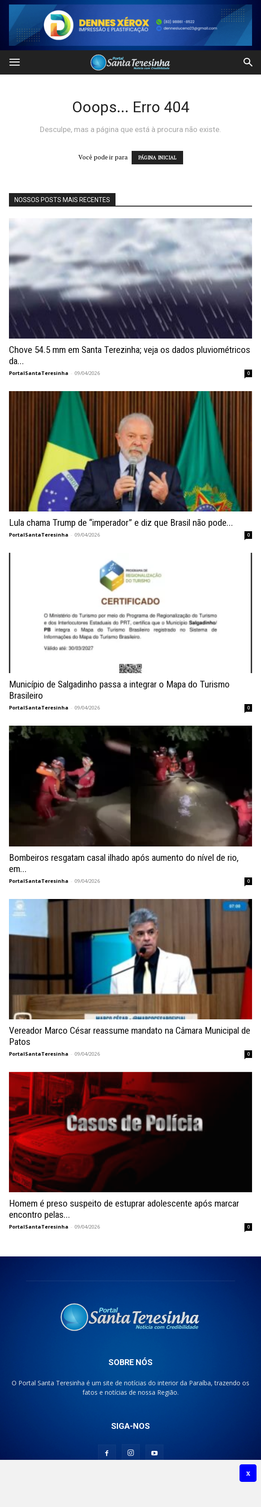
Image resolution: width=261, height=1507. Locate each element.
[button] (14, 62)
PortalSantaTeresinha (38, 373)
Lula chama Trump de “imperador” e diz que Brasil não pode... (121, 522)
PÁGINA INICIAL (157, 157)
